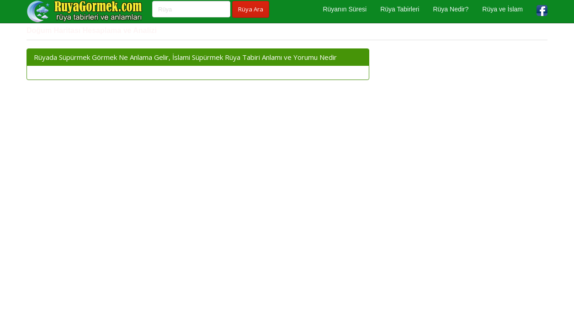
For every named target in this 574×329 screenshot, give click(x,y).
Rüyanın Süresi (345, 9)
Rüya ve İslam (502, 9)
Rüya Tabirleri (399, 9)
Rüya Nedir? (450, 9)
